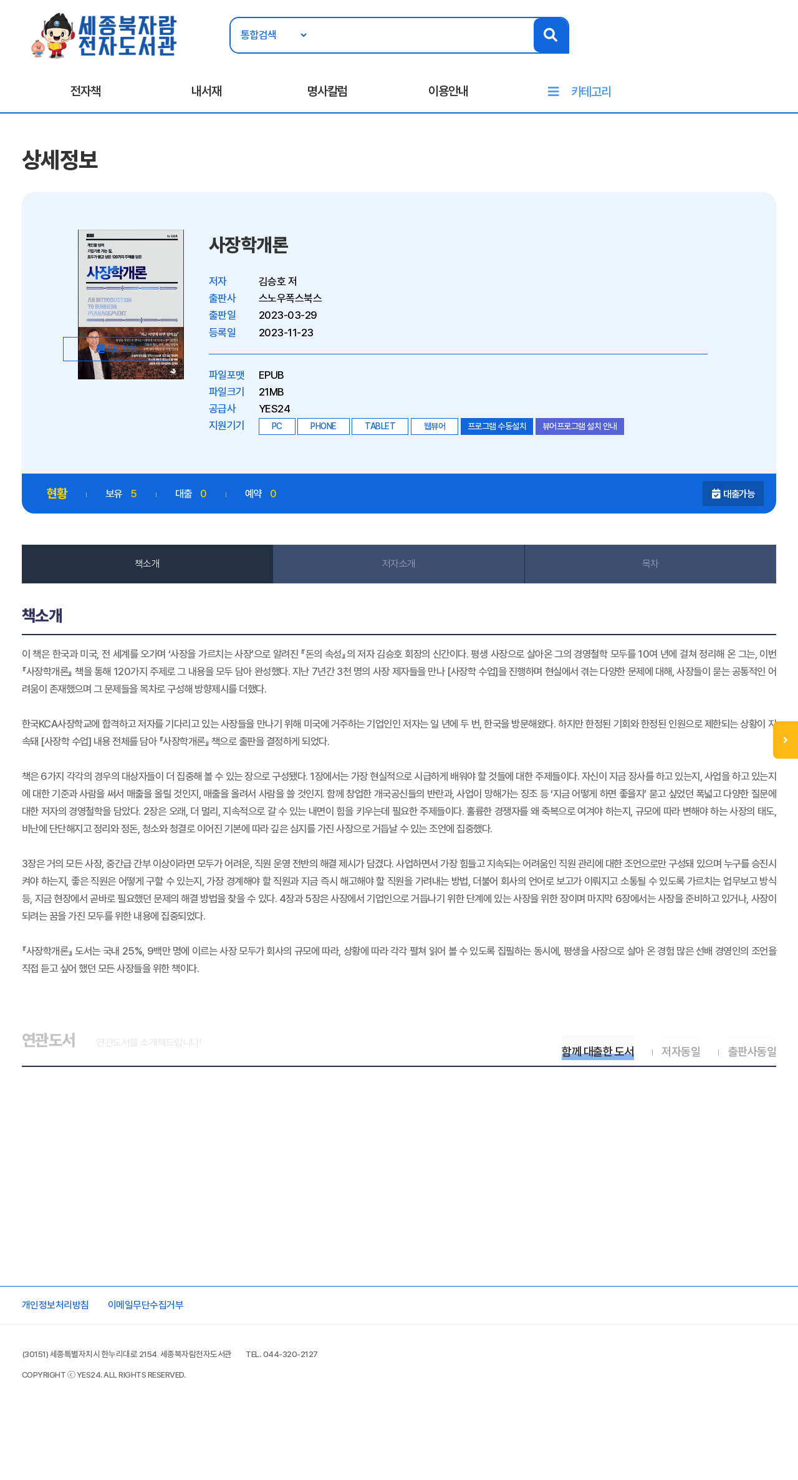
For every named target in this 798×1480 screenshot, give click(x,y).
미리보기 (139, 407)
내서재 (206, 94)
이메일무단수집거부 (157, 1359)
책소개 (149, 573)
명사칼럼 (327, 94)
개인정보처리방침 (61, 1359)
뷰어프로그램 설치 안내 (583, 434)
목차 (649, 573)
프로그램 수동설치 (500, 434)
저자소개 (399, 573)
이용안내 (448, 94)
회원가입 (772, 48)
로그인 (730, 48)
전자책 (85, 94)
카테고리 (591, 94)
